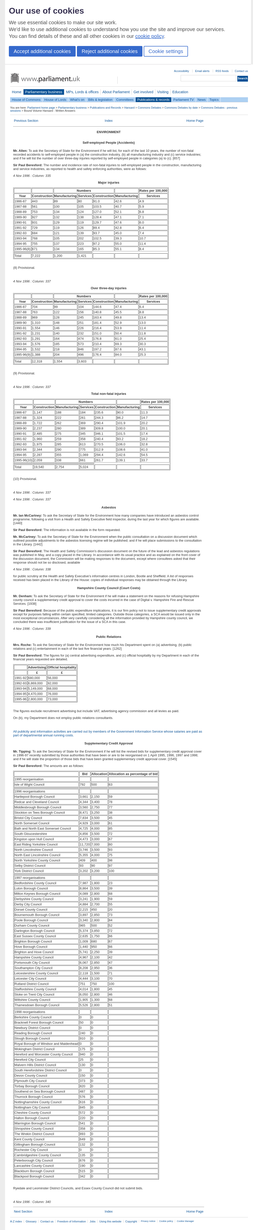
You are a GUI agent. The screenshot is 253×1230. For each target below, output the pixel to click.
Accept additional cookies (42, 51)
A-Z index (16, 1221)
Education (180, 92)
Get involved (143, 92)
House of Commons (26, 100)
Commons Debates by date (181, 107)
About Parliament (116, 92)
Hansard (129, 107)
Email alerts (202, 71)
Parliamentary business (43, 92)
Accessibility (181, 71)
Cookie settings (166, 51)
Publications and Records (105, 107)
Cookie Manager (185, 1221)
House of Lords (55, 100)
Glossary (31, 1221)
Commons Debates (149, 107)
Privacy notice (148, 1221)
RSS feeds (222, 71)
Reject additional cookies (110, 51)
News (202, 100)
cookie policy (149, 36)
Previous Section (26, 121)
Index (109, 121)
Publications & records (153, 100)
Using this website (110, 1221)
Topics (214, 100)
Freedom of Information (71, 1221)
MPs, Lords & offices (82, 92)
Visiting (162, 92)
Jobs (92, 1221)
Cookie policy (166, 1221)
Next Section (23, 1211)
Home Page (194, 121)
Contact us (241, 71)
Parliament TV (183, 100)
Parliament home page (41, 107)
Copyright (131, 1221)
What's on (77, 100)
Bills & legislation (100, 100)
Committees (124, 100)
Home (17, 92)
